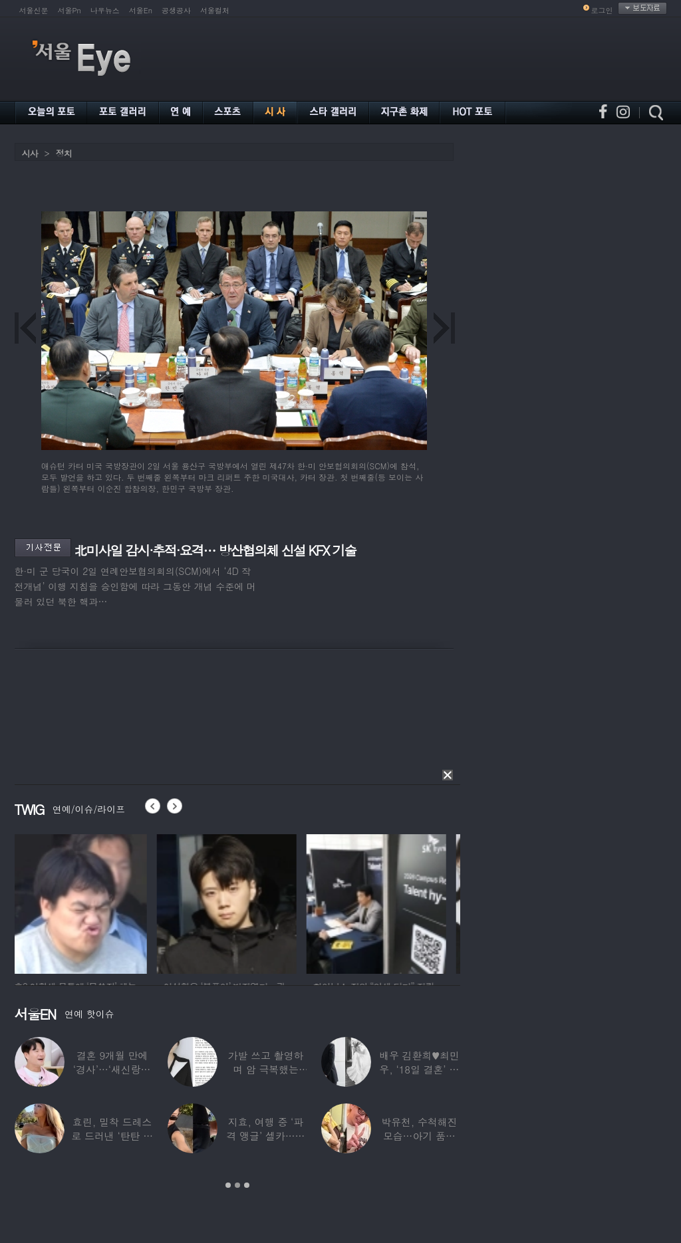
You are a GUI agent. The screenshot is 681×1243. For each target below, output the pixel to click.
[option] (84, 902)
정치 (64, 153)
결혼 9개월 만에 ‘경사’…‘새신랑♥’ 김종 (111, 1069)
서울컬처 (214, 10)
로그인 (602, 10)
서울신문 (34, 10)
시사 (30, 153)
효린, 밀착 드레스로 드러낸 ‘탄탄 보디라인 (112, 1136)
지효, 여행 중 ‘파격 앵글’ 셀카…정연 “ (265, 1136)
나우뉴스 (105, 10)
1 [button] (228, 1185)
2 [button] (237, 1185)
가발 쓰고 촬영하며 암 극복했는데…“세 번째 (265, 1069)
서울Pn (69, 10)
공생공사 (176, 10)
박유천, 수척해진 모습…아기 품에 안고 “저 (419, 1136)
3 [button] (246, 1185)
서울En (140, 10)
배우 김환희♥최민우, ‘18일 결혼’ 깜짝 (419, 1069)
